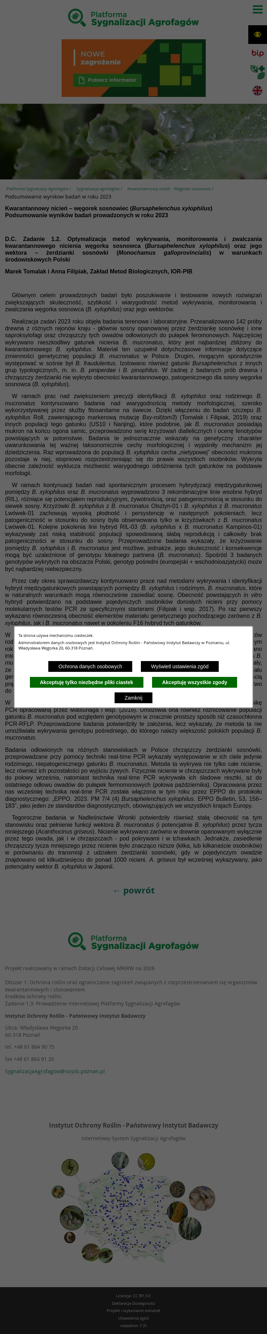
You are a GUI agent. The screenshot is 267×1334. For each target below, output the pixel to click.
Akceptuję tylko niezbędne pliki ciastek (86, 682)
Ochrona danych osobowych (90, 666)
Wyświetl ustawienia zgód (179, 666)
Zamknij (133, 698)
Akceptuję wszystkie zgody (194, 682)
